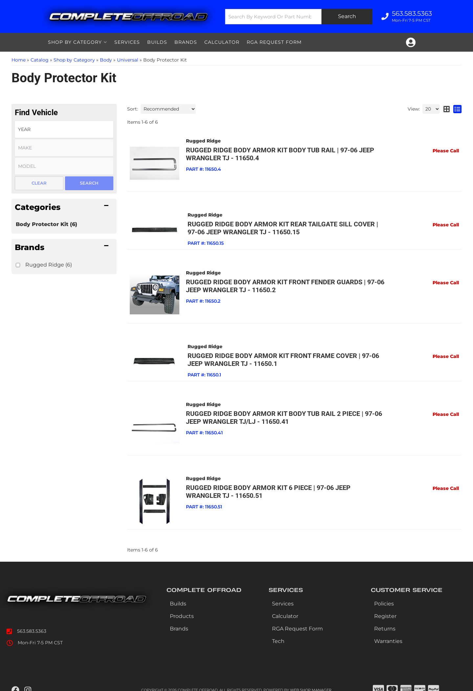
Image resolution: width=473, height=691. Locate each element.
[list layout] (457, 109)
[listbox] (64, 129)
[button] (298, 16)
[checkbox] (18, 265)
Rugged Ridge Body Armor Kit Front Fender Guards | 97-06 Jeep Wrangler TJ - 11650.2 (283, 284)
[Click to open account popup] (411, 42)
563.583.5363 (31, 624)
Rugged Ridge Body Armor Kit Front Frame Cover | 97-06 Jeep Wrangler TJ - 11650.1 (279, 356)
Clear (39, 183)
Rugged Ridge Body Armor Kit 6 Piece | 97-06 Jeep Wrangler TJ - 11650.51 (284, 486)
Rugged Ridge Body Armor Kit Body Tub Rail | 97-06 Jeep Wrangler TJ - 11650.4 (278, 154)
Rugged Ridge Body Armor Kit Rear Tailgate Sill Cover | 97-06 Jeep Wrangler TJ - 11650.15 (285, 226)
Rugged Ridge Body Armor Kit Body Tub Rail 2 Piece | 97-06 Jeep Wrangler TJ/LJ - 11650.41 (282, 414)
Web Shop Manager (310, 682)
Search (89, 183)
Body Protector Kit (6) (46, 224)
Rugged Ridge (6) (48, 265)
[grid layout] (446, 109)
